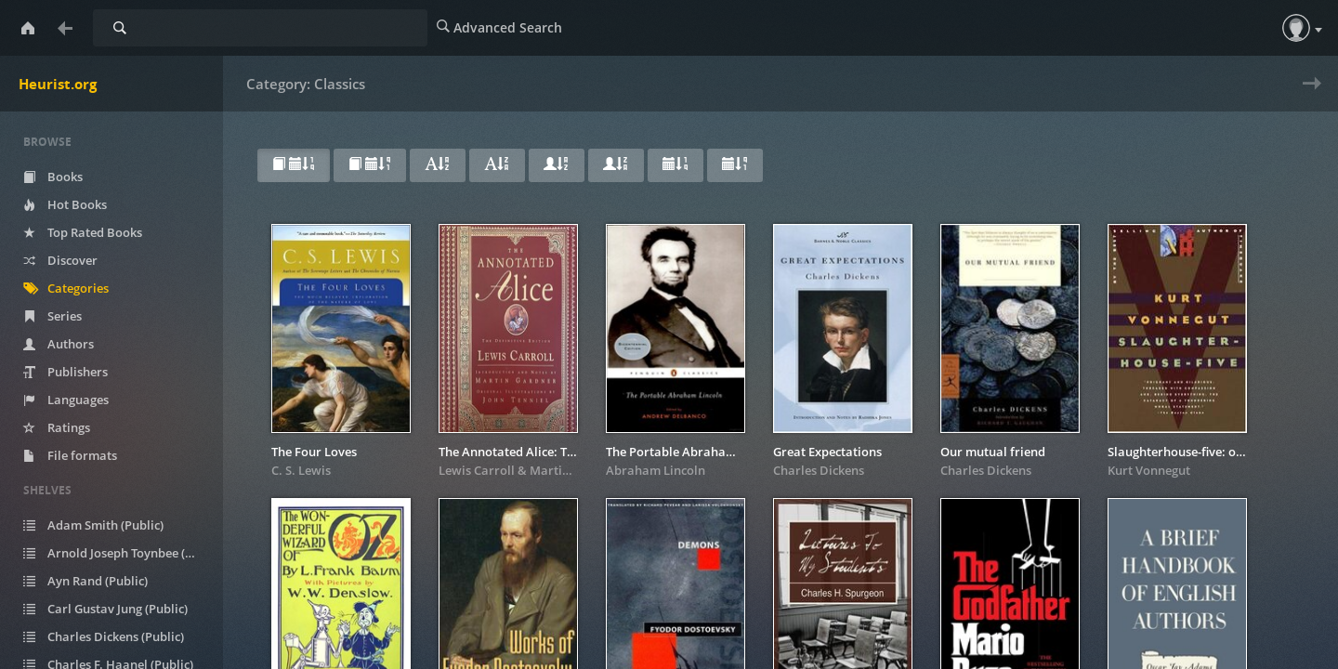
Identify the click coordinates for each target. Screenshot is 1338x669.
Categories (80, 288)
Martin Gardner (575, 470)
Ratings (70, 427)
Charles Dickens (818, 470)
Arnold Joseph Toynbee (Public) (123, 552)
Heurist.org (58, 83)
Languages (80, 399)
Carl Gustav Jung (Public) (119, 608)
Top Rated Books (96, 232)
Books (67, 176)
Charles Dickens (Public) (117, 636)
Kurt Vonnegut (1149, 470)
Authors (72, 343)
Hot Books (79, 204)
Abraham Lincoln (655, 470)
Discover (74, 260)
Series (66, 316)
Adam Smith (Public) (107, 525)
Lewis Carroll (477, 470)
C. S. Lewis (301, 470)
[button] (1296, 28)
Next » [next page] (1308, 95)
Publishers (79, 371)
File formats (84, 455)
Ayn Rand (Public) (99, 580)
